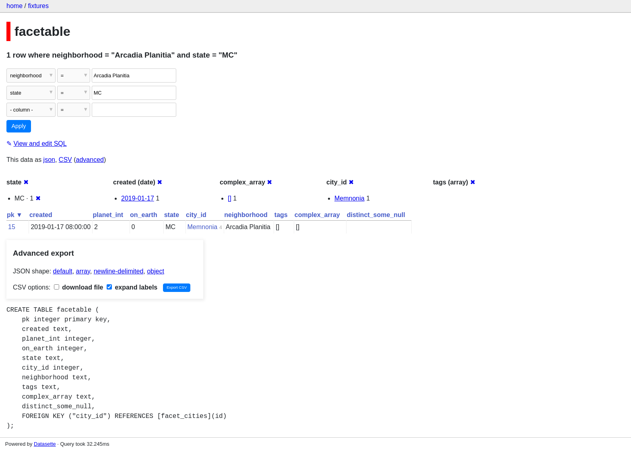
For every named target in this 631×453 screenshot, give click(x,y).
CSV (65, 159)
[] (229, 198)
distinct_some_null (376, 214)
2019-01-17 (137, 198)
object (155, 271)
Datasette (45, 444)
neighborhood (246, 214)
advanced (90, 159)
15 (11, 226)
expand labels (132, 287)
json (49, 159)
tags (281, 214)
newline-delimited (119, 271)
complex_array (317, 214)
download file (78, 287)
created (40, 214)
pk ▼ (15, 214)
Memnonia (349, 198)
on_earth (143, 214)
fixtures (38, 5)
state (171, 214)
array (83, 271)
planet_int (108, 214)
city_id (196, 214)
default (62, 271)
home (14, 5)
